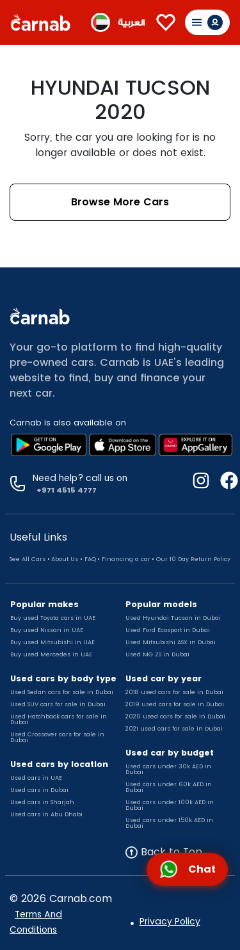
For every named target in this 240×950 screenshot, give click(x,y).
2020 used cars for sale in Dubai (175, 716)
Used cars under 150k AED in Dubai (169, 823)
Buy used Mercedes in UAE (51, 654)
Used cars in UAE (36, 778)
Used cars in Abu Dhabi (46, 814)
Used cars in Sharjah (42, 802)
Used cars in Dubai (39, 790)
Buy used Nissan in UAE (46, 630)
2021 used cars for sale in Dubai (174, 728)
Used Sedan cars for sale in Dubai (61, 692)
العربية (131, 23)
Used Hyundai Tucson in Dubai (173, 618)
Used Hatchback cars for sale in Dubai (58, 719)
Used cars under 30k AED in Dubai (168, 769)
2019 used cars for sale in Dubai (174, 704)
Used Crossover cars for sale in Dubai (57, 737)
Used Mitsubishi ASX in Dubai (170, 642)
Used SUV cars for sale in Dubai (58, 704)
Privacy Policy (170, 921)
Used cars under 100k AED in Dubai (169, 805)
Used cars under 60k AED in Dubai (168, 787)
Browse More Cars (120, 201)
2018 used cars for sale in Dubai (174, 692)
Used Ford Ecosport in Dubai (167, 630)
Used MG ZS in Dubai (157, 654)
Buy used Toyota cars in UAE (52, 618)
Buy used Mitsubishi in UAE (52, 642)
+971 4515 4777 (65, 490)
